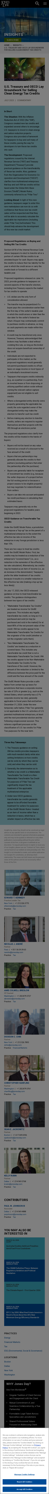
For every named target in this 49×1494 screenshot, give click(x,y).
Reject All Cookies (24, 1485)
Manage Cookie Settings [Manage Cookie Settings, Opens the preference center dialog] (24, 1477)
